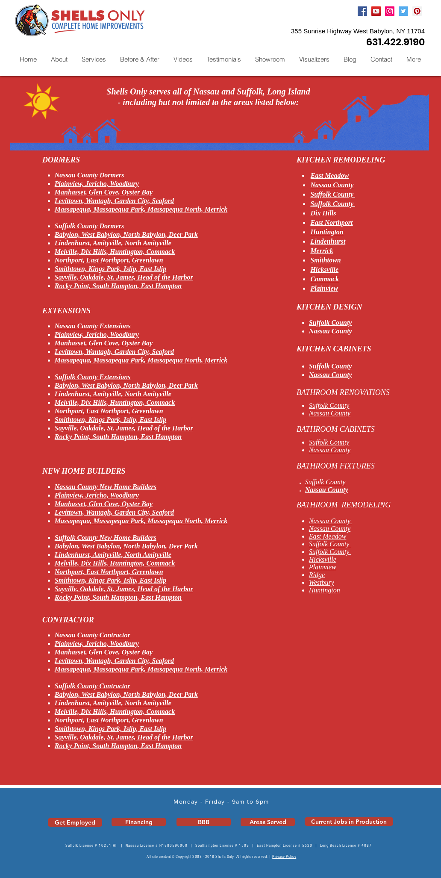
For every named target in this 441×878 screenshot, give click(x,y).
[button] (93, 59)
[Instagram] (389, 11)
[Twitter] (403, 11)
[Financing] (139, 822)
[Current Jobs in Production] (349, 821)
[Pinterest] (417, 11)
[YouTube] (376, 11)
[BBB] (203, 822)
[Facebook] (362, 11)
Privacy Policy (284, 856)
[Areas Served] (268, 822)
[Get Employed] (75, 822)
